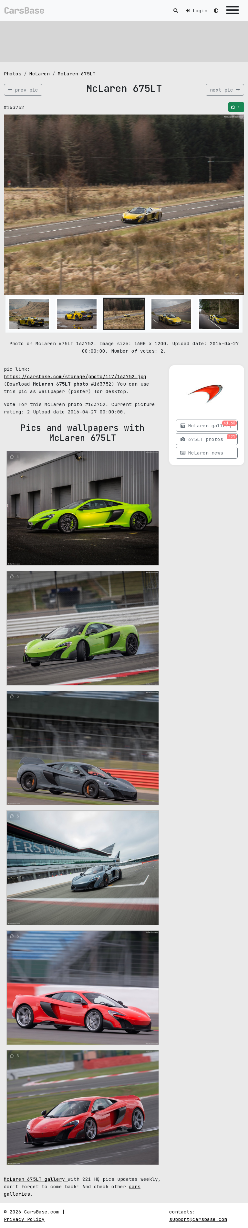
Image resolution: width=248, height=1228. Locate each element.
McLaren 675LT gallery (36, 1179)
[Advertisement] (124, 40)
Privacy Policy (24, 1219)
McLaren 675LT (77, 74)
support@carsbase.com (198, 1219)
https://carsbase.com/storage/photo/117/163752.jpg (75, 376)
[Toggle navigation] (232, 10)
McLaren (39, 74)
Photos (12, 74)
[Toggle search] (175, 10)
